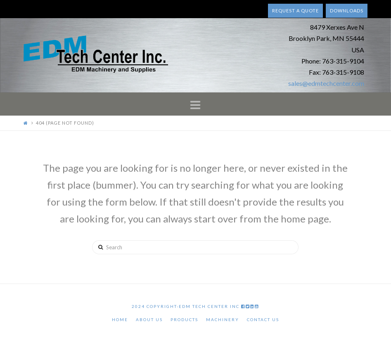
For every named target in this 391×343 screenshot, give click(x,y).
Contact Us (263, 319)
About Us (149, 319)
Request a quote (295, 10)
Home (120, 319)
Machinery (222, 319)
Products (184, 319)
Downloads (346, 10)
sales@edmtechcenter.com (326, 83)
